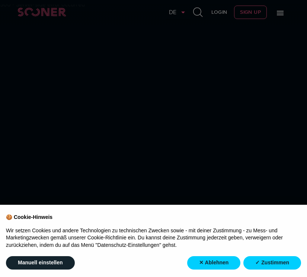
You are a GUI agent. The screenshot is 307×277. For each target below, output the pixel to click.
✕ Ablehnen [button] (213, 263)
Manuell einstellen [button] (40, 263)
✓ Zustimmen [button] (272, 263)
